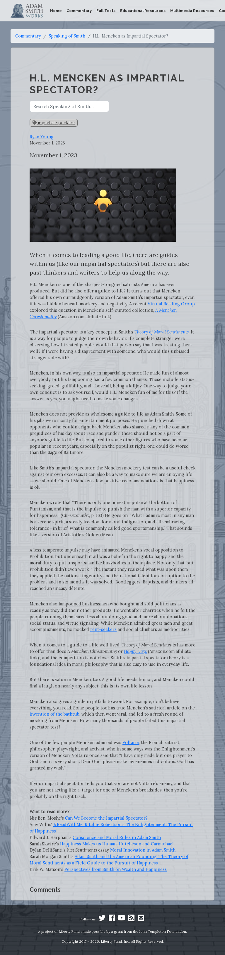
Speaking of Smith (67, 36)
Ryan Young (42, 136)
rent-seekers (103, 629)
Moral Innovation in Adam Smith (142, 850)
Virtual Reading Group (171, 304)
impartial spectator (54, 122)
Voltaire (130, 742)
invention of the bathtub (54, 714)
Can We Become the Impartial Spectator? (106, 818)
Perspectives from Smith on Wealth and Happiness (115, 869)
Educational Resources (143, 10)
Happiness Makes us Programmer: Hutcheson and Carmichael (117, 844)
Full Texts (105, 10)
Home (56, 10)
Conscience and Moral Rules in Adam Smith (117, 837)
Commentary (79, 10)
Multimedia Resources (192, 10)
